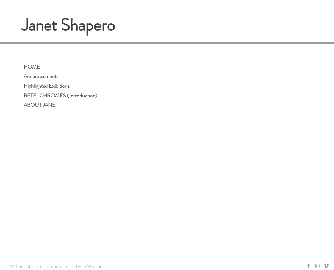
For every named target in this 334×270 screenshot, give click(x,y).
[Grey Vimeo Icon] (326, 266)
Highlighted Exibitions (47, 86)
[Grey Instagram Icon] (317, 266)
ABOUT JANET (41, 105)
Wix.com (95, 266)
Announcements (41, 76)
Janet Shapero (68, 25)
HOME (32, 67)
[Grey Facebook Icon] (308, 266)
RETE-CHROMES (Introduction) (60, 95)
